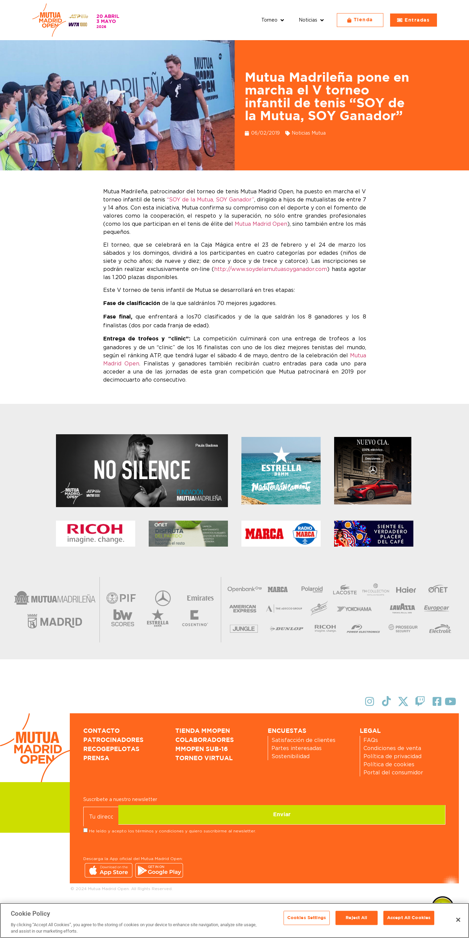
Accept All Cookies (409, 920)
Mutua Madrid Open (261, 224)
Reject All (356, 920)
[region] (234, 920)
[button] (273, 20)
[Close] (458, 919)
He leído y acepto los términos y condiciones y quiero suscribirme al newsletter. (172, 830)
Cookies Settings (306, 920)
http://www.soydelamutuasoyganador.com (270, 269)
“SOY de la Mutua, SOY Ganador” (210, 199)
